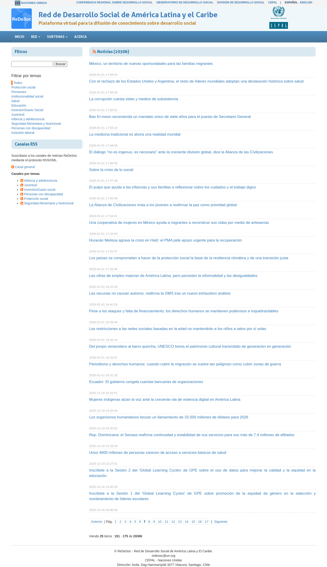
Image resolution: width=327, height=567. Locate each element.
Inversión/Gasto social (39, 189)
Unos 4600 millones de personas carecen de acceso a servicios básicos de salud (157, 452)
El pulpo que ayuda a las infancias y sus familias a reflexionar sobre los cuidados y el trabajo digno (172, 187)
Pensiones (18, 92)
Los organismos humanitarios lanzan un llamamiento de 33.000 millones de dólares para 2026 (168, 417)
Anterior (96, 521)
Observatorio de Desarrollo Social (184, 2)
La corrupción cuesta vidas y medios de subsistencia (133, 99)
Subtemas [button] (57, 36)
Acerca (80, 36)
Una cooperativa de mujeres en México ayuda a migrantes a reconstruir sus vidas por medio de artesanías (179, 222)
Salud (15, 101)
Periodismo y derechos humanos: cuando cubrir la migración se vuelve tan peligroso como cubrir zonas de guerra (185, 364)
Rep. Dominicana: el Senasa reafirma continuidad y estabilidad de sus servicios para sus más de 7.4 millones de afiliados (192, 435)
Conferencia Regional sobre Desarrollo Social (114, 2)
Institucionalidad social (27, 96)
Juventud (17, 114)
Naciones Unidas (34, 3)
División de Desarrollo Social (240, 2)
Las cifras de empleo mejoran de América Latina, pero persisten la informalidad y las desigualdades (173, 276)
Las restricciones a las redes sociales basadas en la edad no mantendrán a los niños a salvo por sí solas (177, 329)
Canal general (25, 167)
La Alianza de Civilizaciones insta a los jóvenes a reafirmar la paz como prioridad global (163, 205)
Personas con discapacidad (30, 128)
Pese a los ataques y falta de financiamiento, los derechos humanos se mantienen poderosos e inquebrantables (183, 311)
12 (173, 521)
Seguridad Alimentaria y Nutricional (36, 123)
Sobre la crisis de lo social (111, 170)
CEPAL (272, 2)
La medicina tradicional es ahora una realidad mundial (135, 134)
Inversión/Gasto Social (27, 110)
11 (166, 521)
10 (160, 521)
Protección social (23, 87)
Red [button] (35, 36)
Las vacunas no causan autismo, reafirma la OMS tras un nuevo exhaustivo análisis (160, 293)
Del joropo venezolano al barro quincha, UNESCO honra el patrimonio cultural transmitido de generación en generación (190, 346)
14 (186, 521)
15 (193, 521)
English (306, 2)
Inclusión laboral (22, 132)
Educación (18, 105)
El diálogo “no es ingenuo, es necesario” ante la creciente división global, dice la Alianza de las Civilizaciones (181, 152)
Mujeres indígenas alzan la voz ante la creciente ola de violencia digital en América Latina (164, 399)
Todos (18, 83)
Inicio (19, 36)
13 (180, 521)
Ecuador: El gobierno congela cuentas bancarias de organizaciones (146, 382)
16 (200, 521)
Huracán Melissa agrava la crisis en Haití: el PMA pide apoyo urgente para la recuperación (165, 240)
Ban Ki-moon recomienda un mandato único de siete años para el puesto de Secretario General (170, 117)
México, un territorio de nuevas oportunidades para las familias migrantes (151, 63)
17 (206, 521)
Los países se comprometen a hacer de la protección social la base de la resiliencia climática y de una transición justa (188, 258)
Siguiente (220, 521)
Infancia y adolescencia (28, 119)
